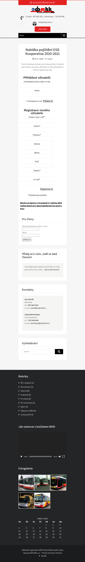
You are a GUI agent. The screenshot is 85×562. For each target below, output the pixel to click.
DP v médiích (26, 383)
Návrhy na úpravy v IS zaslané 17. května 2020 (41, 203)
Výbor (50, 59)
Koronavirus (26, 387)
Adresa (37, 144)
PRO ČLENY (42, 29)
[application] (42, 445)
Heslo (36, 91)
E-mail (37, 179)
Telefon (37, 170)
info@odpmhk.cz (45, 22)
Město (37, 153)
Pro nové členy (27, 403)
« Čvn (20, 540)
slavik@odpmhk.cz (38, 308)
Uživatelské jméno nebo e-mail (37, 82)
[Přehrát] (21, 456)
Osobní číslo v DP (37, 117)
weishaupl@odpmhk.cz (40, 323)
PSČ (37, 162)
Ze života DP (26, 414)
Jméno (36, 125)
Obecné (24, 391)
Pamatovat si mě (35, 101)
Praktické (24, 395)
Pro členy (24, 399)
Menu (22, 35)
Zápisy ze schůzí (27, 410)
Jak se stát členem (51, 269)
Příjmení (37, 134)
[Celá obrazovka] (63, 456)
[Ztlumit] (60, 456)
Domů (43, 556)
